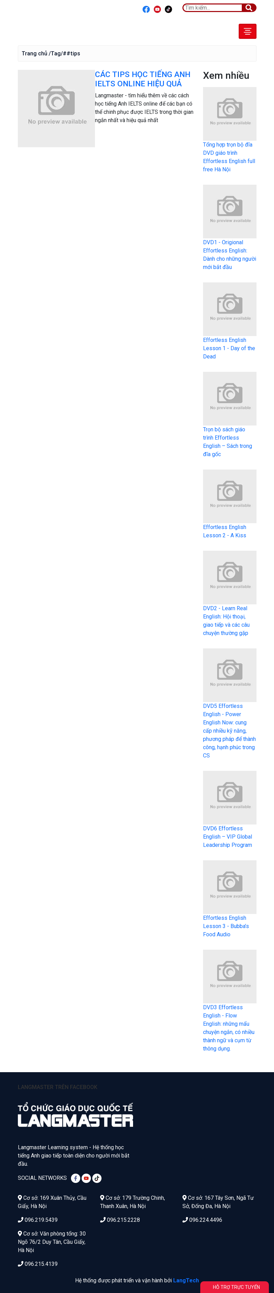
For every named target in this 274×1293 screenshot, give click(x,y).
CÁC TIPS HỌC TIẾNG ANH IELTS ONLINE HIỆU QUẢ (142, 79)
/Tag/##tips (64, 53)
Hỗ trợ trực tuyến (236, 1287)
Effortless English (49, 31)
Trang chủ (34, 53)
